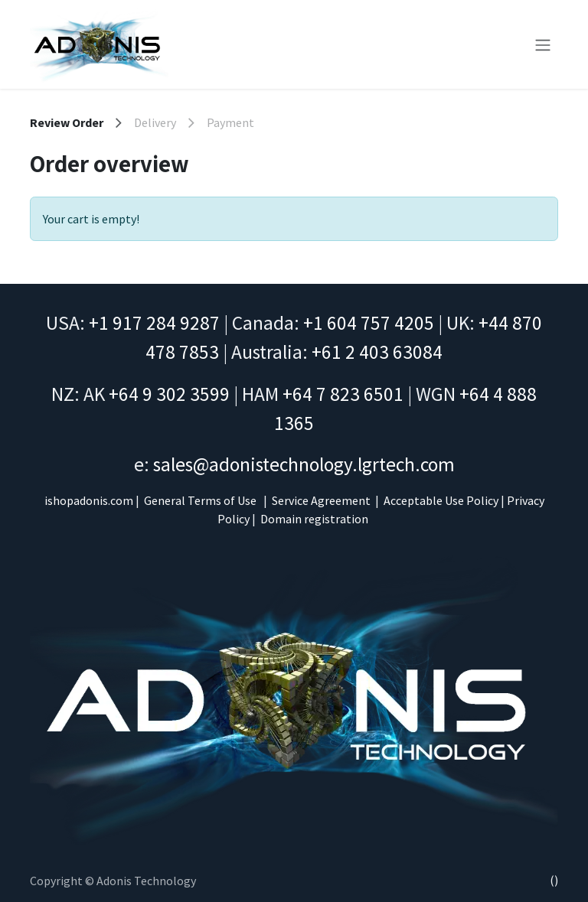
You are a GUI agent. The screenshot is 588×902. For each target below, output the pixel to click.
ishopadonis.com (88, 500)
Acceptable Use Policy (441, 500)
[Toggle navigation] (543, 44)
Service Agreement (321, 500)
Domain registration (314, 518)
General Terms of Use (200, 500)
